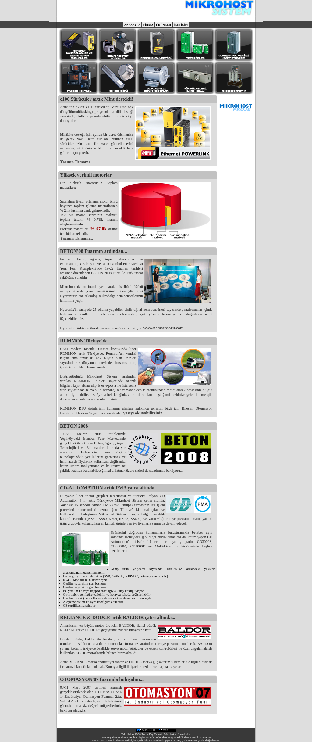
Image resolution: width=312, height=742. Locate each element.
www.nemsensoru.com (163, 328)
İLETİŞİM (181, 25)
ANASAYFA (132, 25)
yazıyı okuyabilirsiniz (142, 413)
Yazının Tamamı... (76, 162)
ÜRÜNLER (163, 25)
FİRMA (148, 25)
